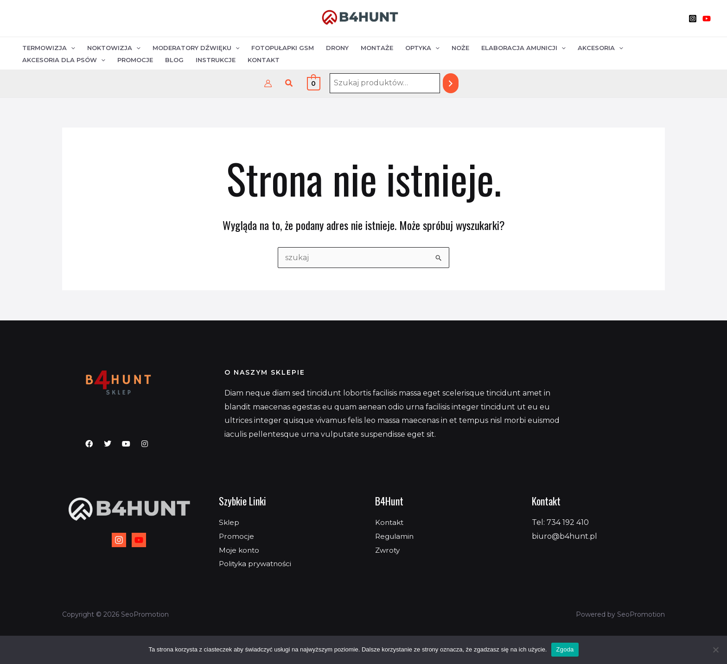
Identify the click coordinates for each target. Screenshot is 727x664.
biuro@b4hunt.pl (564, 536)
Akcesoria (600, 47)
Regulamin (395, 536)
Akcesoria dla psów (63, 60)
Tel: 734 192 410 (560, 522)
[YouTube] (706, 18)
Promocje (135, 60)
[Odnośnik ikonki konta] (268, 83)
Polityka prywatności (257, 563)
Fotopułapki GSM (282, 47)
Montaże (377, 47)
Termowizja (48, 47)
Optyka (422, 47)
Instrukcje (216, 60)
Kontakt (264, 60)
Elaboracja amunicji (523, 47)
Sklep (229, 522)
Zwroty (388, 550)
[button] (289, 83)
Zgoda (565, 649)
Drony (337, 47)
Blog (174, 60)
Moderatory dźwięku (196, 47)
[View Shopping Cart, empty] (313, 83)
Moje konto (240, 550)
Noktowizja (113, 47)
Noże (460, 47)
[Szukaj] (451, 83)
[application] (71, 48)
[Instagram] (693, 18)
